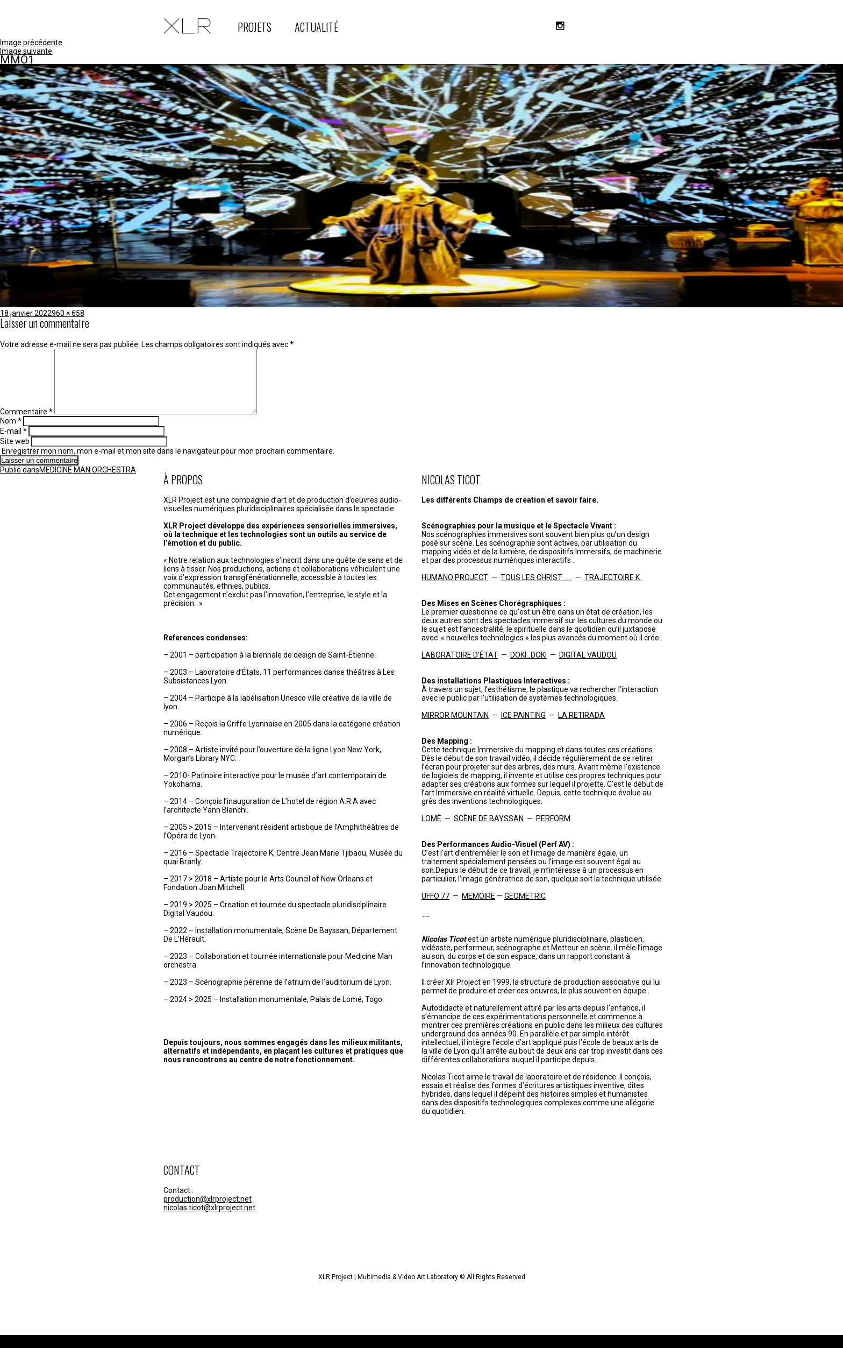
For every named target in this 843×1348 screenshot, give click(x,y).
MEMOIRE (478, 909)
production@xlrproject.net (207, 1212)
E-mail (13, 444)
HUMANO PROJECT (455, 590)
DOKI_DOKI (528, 668)
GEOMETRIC (525, 909)
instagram (560, 26)
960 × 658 (68, 313)
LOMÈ (431, 831)
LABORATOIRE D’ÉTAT (460, 668)
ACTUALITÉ (316, 27)
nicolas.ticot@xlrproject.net (209, 1220)
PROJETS (255, 27)
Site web (15, 454)
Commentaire (26, 424)
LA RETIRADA (581, 728)
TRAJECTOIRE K (612, 590)
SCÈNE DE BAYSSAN (489, 831)
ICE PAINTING (523, 728)
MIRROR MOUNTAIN (455, 728)
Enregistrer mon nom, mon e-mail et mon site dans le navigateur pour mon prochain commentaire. (168, 464)
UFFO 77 (435, 909)
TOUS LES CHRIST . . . (536, 590)
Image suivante (26, 51)
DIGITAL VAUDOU (588, 668)
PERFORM (553, 831)
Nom (11, 433)
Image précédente (31, 42)
